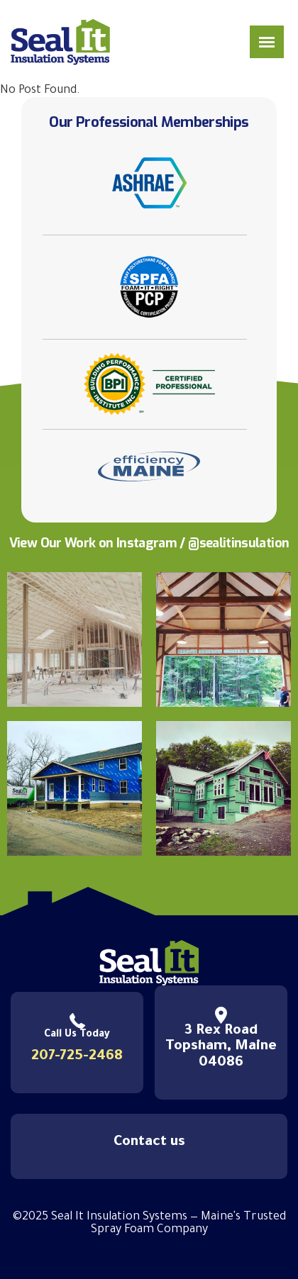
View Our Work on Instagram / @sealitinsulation (149, 543)
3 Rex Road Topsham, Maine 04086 (221, 1047)
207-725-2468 (77, 1057)
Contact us (149, 1143)
